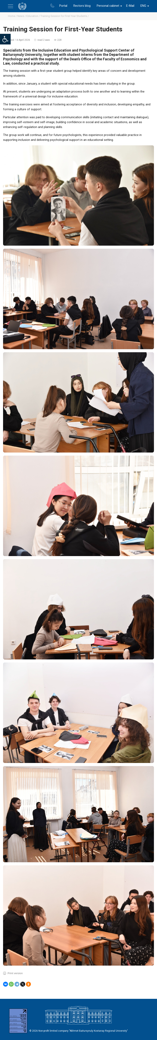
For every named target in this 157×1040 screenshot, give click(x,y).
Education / (33, 16)
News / (21, 16)
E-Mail (130, 6)
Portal (63, 6)
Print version (15, 973)
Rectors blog (82, 6)
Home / (12, 16)
